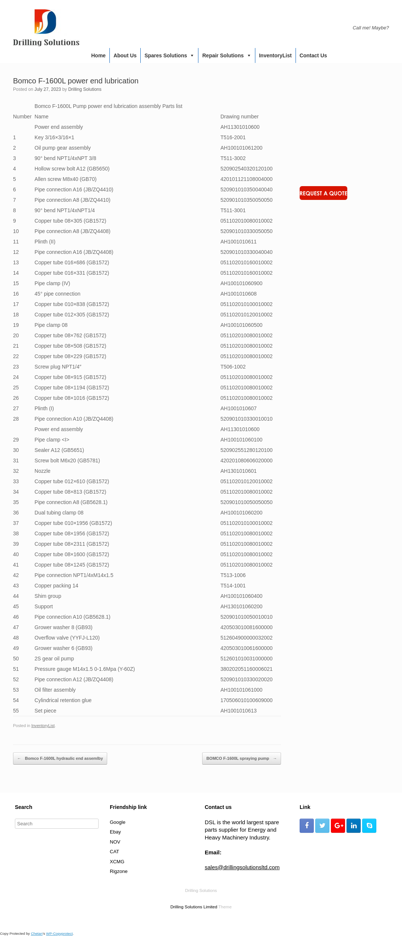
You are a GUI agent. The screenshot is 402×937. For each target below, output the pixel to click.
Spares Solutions (165, 55)
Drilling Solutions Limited (193, 907)
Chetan (36, 933)
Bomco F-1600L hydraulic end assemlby (60, 758)
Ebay (115, 832)
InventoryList (275, 55)
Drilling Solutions (84, 89)
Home (98, 55)
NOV (115, 842)
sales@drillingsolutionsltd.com (242, 867)
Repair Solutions (222, 55)
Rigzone (119, 871)
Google (117, 822)
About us (125, 55)
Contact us (313, 55)
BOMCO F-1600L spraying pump (241, 758)
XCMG (117, 861)
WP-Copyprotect (59, 933)
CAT (114, 851)
